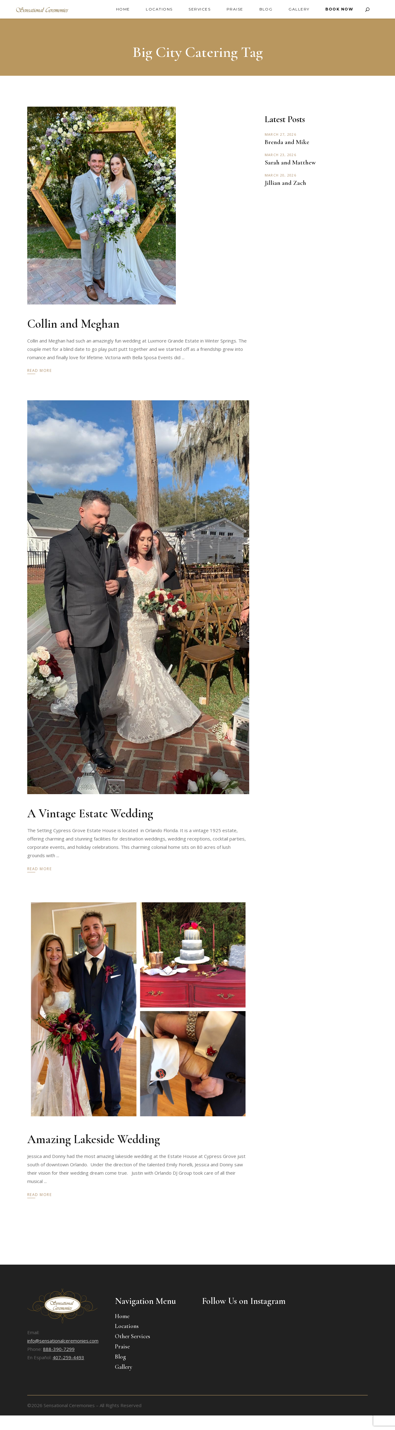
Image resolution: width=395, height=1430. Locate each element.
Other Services (132, 1336)
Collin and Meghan (73, 324)
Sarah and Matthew (290, 162)
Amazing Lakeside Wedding (93, 1139)
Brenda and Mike (287, 142)
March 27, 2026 (280, 134)
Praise (122, 1346)
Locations (127, 1326)
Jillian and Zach (285, 183)
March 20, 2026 (280, 175)
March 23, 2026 (280, 154)
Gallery (123, 1366)
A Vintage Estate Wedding (90, 813)
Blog (120, 1356)
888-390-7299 (59, 1349)
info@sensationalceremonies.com (62, 1341)
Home (122, 1316)
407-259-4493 (68, 1357)
